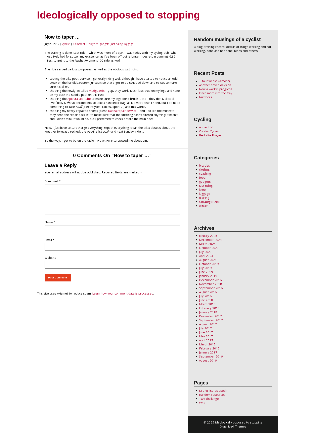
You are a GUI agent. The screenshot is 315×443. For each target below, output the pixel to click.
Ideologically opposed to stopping (118, 15)
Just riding (117, 44)
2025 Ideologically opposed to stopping (234, 422)
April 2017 (206, 340)
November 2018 (210, 284)
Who (202, 403)
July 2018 (205, 296)
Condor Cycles (209, 131)
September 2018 (211, 288)
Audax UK (206, 127)
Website (50, 262)
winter (203, 206)
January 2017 (208, 352)
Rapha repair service (122, 111)
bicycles (93, 44)
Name (50, 227)
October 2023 (209, 248)
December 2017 (210, 316)
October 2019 (209, 264)
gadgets (104, 44)
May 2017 (206, 336)
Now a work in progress (215, 89)
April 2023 (206, 256)
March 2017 (207, 344)
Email (49, 245)
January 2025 (208, 236)
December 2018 (210, 280)
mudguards (97, 91)
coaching (205, 173)
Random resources (212, 395)
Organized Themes (233, 426)
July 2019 (205, 268)
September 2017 (211, 320)
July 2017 (205, 328)
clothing (204, 169)
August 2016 (208, 360)
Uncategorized (209, 202)
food (202, 177)
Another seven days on (215, 85)
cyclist (66, 44)
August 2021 (208, 260)
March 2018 (207, 304)
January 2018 (208, 312)
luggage (128, 44)
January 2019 (208, 276)
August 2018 (208, 292)
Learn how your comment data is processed (122, 298)
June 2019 (206, 272)
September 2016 (211, 356)
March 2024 (207, 244)
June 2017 (206, 332)
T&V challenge (209, 399)
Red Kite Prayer (210, 135)
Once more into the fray (215, 93)
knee (202, 190)
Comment (79, 44)
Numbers (205, 97)
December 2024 (210, 240)
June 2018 (206, 300)
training (204, 198)
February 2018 (209, 308)
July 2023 (205, 252)
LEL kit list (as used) (213, 390)
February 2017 (209, 348)
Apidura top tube (79, 99)
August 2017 (208, 324)
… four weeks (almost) (214, 81)
